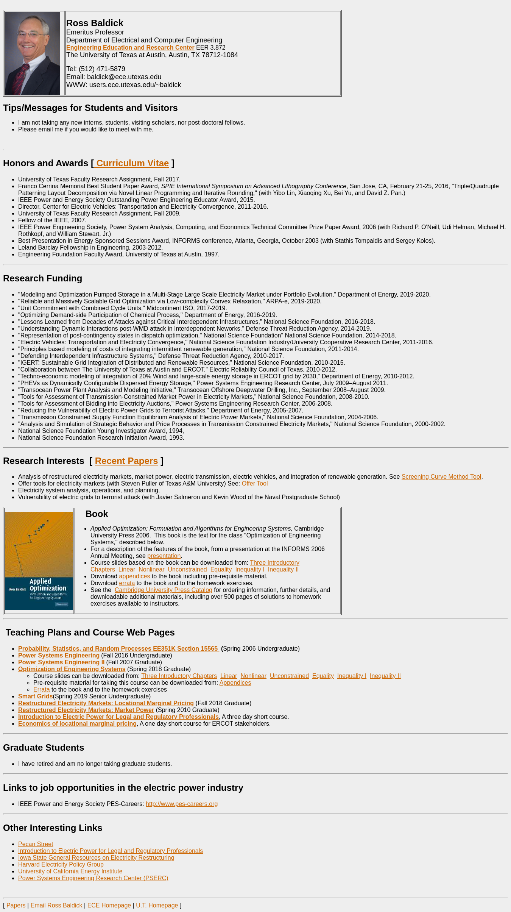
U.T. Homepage (157, 905)
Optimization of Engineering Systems (72, 669)
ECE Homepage (109, 905)
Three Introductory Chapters (179, 676)
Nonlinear (151, 569)
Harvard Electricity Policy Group (61, 864)
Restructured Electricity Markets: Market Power (86, 710)
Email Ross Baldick (57, 905)
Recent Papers (126, 461)
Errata (41, 689)
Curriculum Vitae (131, 163)
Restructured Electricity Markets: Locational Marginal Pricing (106, 703)
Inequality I (249, 569)
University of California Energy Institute (70, 871)
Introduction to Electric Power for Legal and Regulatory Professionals (110, 851)
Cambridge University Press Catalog (163, 590)
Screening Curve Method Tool (441, 476)
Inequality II (283, 569)
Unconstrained (187, 569)
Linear (126, 569)
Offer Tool (255, 483)
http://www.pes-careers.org (182, 804)
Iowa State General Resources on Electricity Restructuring (96, 857)
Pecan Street (35, 844)
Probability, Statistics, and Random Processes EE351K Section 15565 (118, 648)
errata (127, 583)
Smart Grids (35, 696)
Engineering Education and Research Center (130, 47)
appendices (134, 576)
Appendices (235, 682)
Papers (16, 905)
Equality (221, 569)
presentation (164, 556)
